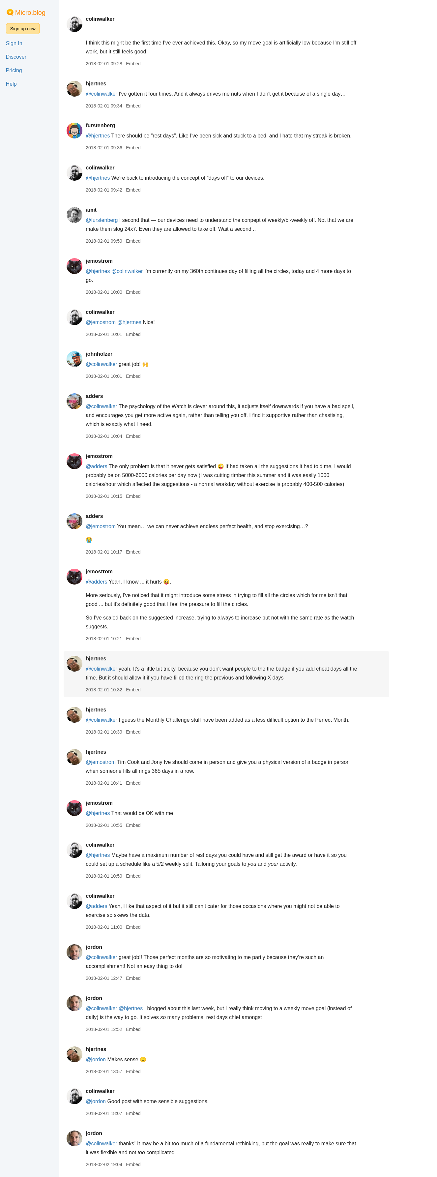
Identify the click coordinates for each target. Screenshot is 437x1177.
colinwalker (121, 19)
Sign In (14, 43)
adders (116, 396)
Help (11, 84)
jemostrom (120, 261)
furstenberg (122, 125)
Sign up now (23, 28)
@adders (118, 466)
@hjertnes (119, 135)
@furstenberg (123, 220)
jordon (115, 947)
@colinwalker (123, 94)
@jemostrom (122, 322)
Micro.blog (30, 12)
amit (112, 210)
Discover (16, 57)
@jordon (117, 1059)
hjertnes (117, 83)
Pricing (14, 70)
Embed (155, 63)
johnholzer (120, 354)
